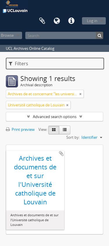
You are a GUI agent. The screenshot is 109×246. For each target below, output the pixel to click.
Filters (18, 63)
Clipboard (42, 21)
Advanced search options (54, 116)
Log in (92, 20)
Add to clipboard (61, 154)
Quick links (71, 21)
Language (56, 21)
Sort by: (73, 137)
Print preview (20, 129)
